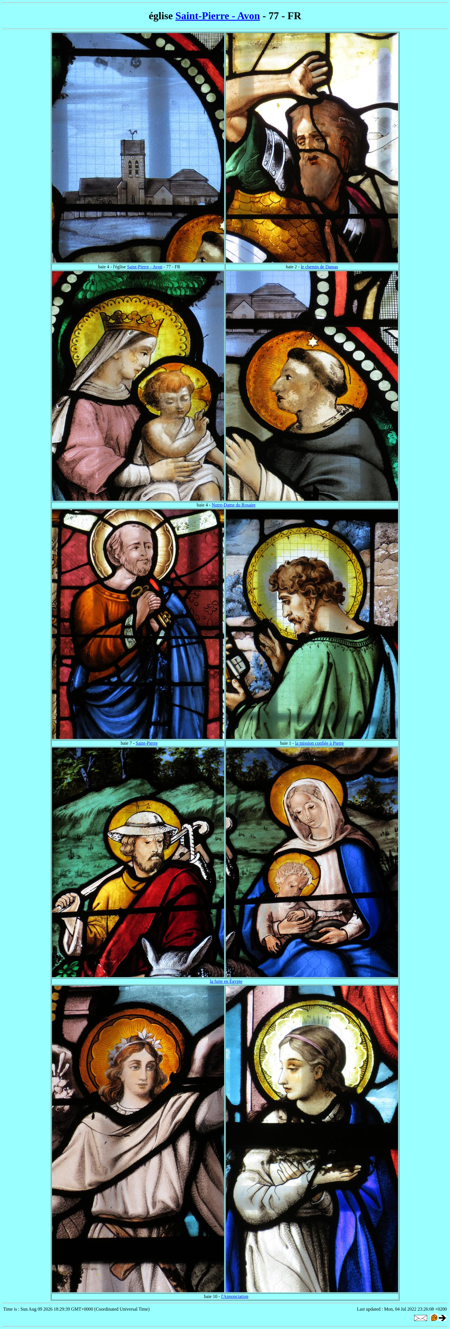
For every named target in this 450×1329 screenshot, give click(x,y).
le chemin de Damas (319, 266)
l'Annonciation (234, 1296)
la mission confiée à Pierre (319, 743)
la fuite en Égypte (226, 981)
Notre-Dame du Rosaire (234, 505)
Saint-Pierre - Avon (217, 16)
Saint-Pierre (147, 743)
